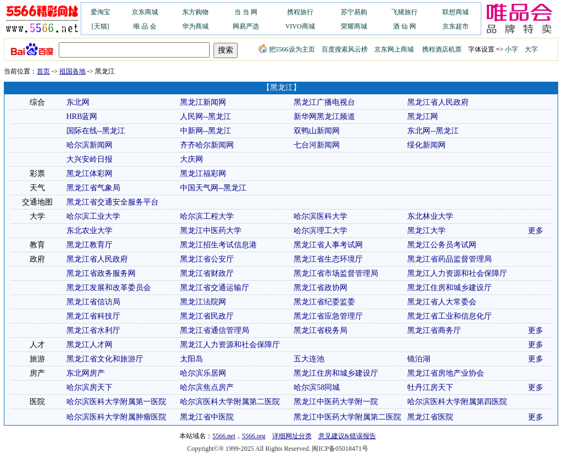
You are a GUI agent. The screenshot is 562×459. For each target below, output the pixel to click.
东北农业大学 (89, 230)
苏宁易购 (354, 12)
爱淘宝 (100, 12)
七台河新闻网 (317, 145)
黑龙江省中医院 (207, 417)
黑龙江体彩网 (89, 173)
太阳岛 (191, 359)
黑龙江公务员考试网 (441, 245)
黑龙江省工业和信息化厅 (449, 316)
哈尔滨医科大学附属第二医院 (230, 402)
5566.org (254, 436)
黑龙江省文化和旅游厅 (104, 359)
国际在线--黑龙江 (95, 131)
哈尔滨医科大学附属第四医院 (457, 402)
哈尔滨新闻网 (89, 145)
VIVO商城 (300, 26)
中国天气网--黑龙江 (213, 188)
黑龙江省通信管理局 (214, 330)
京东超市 (455, 26)
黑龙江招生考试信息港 (218, 245)
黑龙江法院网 (203, 302)
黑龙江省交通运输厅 (214, 288)
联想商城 (455, 12)
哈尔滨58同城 (317, 387)
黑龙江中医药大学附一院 (336, 402)
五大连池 (309, 359)
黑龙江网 (422, 116)
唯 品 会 (144, 26)
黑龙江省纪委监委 (324, 302)
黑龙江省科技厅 (93, 316)
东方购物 (195, 12)
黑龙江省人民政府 (438, 102)
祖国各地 (72, 71)
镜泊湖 (418, 359)
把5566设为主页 (286, 49)
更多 (535, 230)
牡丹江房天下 (430, 387)
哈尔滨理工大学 (320, 230)
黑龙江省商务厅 (434, 330)
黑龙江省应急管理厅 (328, 316)
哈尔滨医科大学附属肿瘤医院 (116, 417)
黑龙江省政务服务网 (101, 273)
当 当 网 (245, 12)
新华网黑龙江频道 (324, 116)
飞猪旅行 (404, 12)
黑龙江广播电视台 (324, 102)
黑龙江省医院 (430, 417)
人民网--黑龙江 (205, 116)
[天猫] (100, 26)
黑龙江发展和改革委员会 (108, 288)
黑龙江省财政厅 (207, 273)
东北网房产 (85, 373)
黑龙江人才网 (89, 345)
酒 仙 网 (404, 26)
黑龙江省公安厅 (207, 259)
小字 (511, 49)
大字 (531, 49)
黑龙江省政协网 (320, 288)
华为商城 (195, 26)
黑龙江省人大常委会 (441, 302)
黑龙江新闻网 (203, 102)
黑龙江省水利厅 (93, 330)
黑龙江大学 (426, 230)
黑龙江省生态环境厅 (328, 259)
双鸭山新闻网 (317, 131)
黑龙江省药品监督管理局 (449, 259)
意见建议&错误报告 (347, 436)
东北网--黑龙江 (432, 131)
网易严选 (246, 26)
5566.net (223, 436)
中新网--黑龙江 (205, 131)
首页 (43, 71)
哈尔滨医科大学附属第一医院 (116, 402)
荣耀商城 (354, 26)
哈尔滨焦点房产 (207, 387)
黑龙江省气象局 (93, 188)
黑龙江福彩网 (203, 173)
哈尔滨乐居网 (203, 373)
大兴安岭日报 (89, 159)
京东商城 (145, 12)
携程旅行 (300, 12)
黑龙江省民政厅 (207, 316)
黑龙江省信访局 (93, 302)
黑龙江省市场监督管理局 (336, 273)
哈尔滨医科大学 (320, 216)
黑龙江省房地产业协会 (445, 373)
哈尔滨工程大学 (207, 216)
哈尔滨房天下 (89, 387)
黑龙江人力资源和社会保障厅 (457, 273)
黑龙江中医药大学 (210, 230)
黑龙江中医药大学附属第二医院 (347, 417)
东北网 (77, 102)
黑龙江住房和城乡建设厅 (449, 288)
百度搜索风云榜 (345, 49)
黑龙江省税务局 (320, 330)
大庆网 (191, 159)
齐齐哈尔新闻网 (207, 145)
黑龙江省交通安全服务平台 (112, 202)
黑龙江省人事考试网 (328, 245)
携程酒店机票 (442, 49)
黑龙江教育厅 (89, 245)
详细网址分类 (292, 436)
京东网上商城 (394, 49)
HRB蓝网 (82, 116)
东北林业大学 (430, 216)
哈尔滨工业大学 (93, 216)
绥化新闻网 (426, 145)
